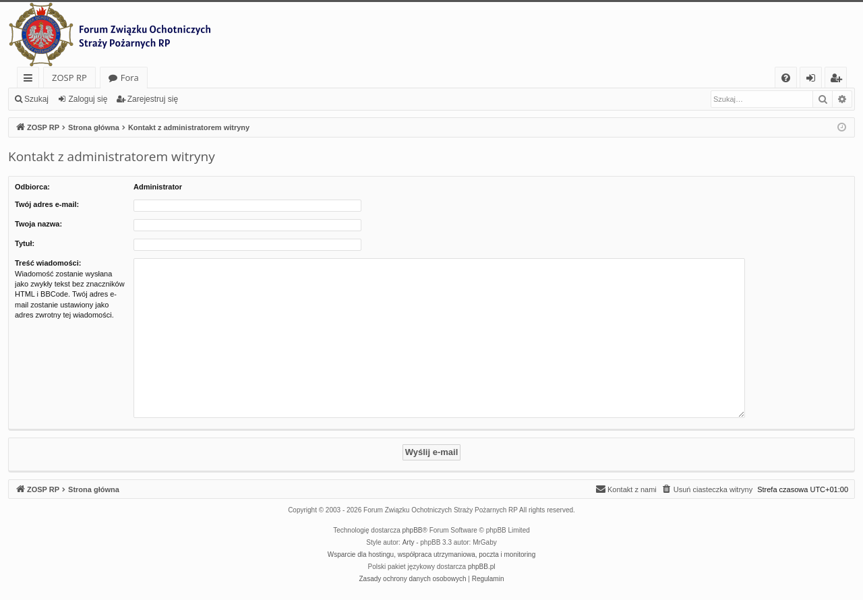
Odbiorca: (32, 187)
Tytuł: (24, 243)
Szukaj (36, 99)
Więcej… (30, 79)
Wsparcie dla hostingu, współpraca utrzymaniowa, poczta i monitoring (431, 554)
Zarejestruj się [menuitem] (839, 79)
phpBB (413, 530)
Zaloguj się (87, 99)
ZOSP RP (69, 77)
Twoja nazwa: (38, 224)
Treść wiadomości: (48, 263)
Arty (409, 542)
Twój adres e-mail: (47, 204)
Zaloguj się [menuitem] (813, 79)
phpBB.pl (482, 566)
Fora (130, 77)
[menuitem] (785, 77)
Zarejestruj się (152, 99)
